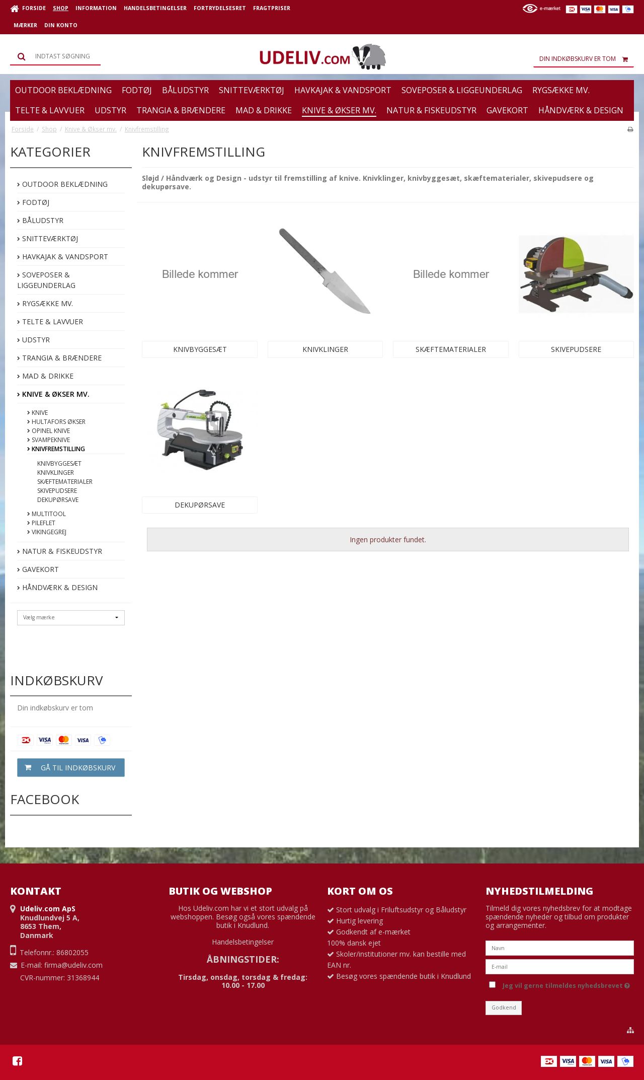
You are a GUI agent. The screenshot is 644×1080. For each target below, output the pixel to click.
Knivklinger (55, 472)
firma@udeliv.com (73, 965)
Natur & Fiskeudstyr (59, 551)
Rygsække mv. (45, 303)
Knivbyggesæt (59, 463)
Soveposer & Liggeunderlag (46, 280)
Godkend (504, 1007)
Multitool (46, 514)
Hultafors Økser (56, 421)
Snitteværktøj (47, 238)
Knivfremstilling (56, 449)
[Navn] (560, 947)
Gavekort (38, 569)
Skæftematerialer (65, 481)
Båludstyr (40, 220)
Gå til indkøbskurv (66, 767)
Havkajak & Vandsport (62, 256)
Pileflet (41, 523)
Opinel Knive (48, 430)
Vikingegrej (46, 532)
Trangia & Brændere (59, 358)
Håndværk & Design (57, 587)
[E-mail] (560, 965)
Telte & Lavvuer (50, 321)
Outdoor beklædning (62, 184)
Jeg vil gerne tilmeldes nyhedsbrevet (566, 984)
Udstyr (33, 339)
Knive (37, 412)
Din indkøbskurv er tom (586, 58)
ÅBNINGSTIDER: (243, 959)
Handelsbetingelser (243, 942)
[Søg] (55, 56)
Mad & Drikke (45, 376)
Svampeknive (48, 440)
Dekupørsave (57, 499)
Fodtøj (33, 202)
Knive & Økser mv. (53, 394)
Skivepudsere (57, 490)
